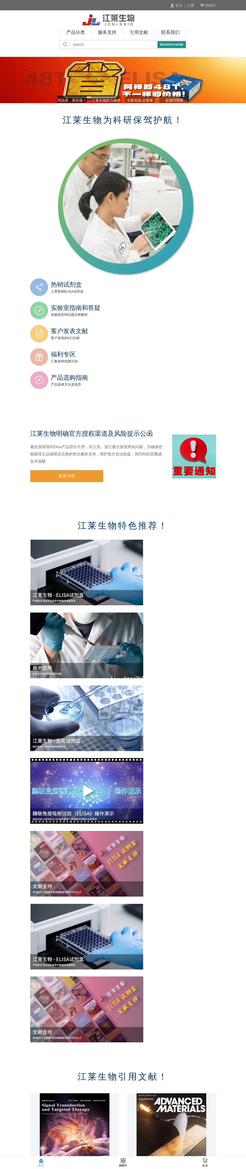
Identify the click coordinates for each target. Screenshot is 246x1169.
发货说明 (150, 1091)
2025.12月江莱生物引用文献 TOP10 (62, 977)
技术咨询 (207, 1091)
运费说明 (150, 1098)
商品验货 (150, 1084)
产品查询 (38, 1091)
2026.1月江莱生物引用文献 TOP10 (158, 874)
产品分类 (75, 32)
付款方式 (94, 1084)
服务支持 (107, 32)
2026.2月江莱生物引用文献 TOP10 (61, 874)
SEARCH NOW (171, 43)
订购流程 (38, 1084)
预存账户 (94, 1098)
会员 (205, 1162)
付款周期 (94, 1091)
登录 (176, 5)
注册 (190, 5)
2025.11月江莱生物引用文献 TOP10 (159, 977)
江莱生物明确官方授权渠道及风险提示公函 (94, 400)
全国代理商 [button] (190, 113)
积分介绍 (207, 1084)
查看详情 (56, 443)
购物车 (208, 5)
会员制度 (38, 1098)
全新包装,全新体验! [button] (145, 113)
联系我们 (170, 32)
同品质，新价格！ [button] (56, 113)
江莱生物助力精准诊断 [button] (101, 113)
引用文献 (139, 32)
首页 (41, 1162)
